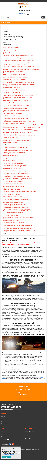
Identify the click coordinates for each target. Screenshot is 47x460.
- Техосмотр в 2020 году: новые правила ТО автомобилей (15, 72)
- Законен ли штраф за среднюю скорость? (12, 92)
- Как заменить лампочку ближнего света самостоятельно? (16, 77)
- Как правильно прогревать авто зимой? (12, 166)
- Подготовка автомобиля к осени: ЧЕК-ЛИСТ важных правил (16, 209)
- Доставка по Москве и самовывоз (11, 41)
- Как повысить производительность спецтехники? (14, 170)
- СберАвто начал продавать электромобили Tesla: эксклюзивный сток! (19, 230)
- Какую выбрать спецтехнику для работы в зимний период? (16, 171)
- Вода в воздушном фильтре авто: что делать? (13, 196)
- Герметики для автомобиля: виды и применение (14, 183)
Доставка (11, 1)
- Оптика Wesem (6, 52)
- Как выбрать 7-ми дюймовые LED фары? (12, 81)
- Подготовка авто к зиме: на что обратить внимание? (15, 152)
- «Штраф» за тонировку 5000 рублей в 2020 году (14, 64)
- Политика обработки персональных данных (13, 36)
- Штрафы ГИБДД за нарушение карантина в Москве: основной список (18, 60)
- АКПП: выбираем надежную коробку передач (13, 186)
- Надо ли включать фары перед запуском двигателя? (15, 134)
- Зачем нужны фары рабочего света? (11, 87)
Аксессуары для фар (29, 436)
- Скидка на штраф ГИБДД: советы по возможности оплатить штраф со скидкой (21, 94)
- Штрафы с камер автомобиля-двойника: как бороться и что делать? (18, 97)
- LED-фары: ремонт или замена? (10, 142)
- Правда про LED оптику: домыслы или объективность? (15, 115)
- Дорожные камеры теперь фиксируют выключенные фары (16, 207)
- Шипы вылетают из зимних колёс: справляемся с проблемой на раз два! (19, 227)
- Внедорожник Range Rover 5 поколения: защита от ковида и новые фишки (20, 228)
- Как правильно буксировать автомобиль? (12, 205)
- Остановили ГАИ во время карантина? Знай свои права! (15, 118)
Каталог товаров (5, 22)
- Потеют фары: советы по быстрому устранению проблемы (16, 105)
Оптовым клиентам (7, 44)
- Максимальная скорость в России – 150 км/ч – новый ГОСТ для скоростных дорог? (22, 127)
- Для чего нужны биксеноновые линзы (11, 53)
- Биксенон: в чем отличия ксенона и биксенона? (13, 107)
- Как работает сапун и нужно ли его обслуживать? (14, 231)
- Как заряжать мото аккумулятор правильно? (13, 57)
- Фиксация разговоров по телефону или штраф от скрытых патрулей (18, 217)
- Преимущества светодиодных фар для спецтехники (15, 108)
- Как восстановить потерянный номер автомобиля (14, 204)
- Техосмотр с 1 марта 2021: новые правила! (12, 175)
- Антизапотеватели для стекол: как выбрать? (13, 181)
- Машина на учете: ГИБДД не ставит (11, 215)
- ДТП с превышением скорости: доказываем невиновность (16, 90)
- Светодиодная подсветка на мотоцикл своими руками (15, 116)
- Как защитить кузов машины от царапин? (12, 201)
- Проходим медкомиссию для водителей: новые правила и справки (18, 95)
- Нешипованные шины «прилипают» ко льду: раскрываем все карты (18, 225)
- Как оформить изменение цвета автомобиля (13, 202)
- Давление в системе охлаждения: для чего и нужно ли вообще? (17, 157)
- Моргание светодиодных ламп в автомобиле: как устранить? (17, 132)
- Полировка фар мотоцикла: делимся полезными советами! (16, 120)
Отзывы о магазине (5, 436)
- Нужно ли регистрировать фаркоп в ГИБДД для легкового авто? (17, 150)
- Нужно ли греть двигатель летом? (11, 137)
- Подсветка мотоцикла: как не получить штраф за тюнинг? (16, 110)
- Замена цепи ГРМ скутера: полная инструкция (13, 123)
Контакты (5, 233)
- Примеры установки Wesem (9, 49)
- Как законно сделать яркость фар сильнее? (13, 102)
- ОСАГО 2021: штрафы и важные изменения (13, 212)
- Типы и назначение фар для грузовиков (12, 89)
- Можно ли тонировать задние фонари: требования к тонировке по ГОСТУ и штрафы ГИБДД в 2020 (23, 125)
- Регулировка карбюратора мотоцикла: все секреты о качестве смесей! (19, 121)
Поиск (43, 17)
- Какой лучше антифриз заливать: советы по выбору (15, 162)
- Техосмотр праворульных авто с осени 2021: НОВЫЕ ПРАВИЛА (17, 210)
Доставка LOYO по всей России (8, 419)
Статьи (4, 45)
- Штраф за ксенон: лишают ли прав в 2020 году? (13, 71)
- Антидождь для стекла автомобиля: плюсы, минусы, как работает (18, 178)
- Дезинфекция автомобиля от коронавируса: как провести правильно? (19, 158)
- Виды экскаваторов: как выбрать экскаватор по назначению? (17, 176)
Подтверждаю (6, 457)
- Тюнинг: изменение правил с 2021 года (12, 214)
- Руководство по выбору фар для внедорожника (14, 74)
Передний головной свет (30, 433)
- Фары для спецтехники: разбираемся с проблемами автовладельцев (18, 82)
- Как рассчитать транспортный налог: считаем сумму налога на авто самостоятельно (22, 69)
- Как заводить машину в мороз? (10, 160)
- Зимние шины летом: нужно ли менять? (12, 58)
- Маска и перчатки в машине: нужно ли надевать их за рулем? (17, 68)
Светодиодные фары (29, 431)
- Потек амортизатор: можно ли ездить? (11, 194)
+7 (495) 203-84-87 (24, 10)
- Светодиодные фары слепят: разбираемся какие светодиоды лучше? (19, 135)
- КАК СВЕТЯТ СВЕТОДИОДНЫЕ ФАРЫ (11, 47)
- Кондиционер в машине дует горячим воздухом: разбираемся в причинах (19, 191)
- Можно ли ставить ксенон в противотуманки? (13, 103)
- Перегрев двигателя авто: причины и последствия (14, 188)
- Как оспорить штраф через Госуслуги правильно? (14, 222)
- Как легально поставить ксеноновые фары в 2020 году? (15, 100)
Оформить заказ (5, 418)
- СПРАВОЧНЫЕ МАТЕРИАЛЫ (9, 50)
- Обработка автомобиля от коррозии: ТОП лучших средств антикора (18, 179)
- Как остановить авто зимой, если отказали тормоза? (15, 165)
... (37, 1)
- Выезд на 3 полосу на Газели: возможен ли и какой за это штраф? (18, 129)
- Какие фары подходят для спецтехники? (12, 168)
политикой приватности (9, 454)
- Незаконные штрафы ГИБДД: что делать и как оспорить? (16, 147)
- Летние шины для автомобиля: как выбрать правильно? (15, 199)
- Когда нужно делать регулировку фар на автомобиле (15, 79)
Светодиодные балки (29, 434)
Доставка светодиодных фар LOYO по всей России (14, 37)
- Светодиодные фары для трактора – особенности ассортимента (17, 76)
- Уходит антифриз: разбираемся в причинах (13, 197)
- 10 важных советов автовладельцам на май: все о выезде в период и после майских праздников (22, 62)
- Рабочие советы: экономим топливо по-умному (13, 218)
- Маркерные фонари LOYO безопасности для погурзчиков (16, 140)
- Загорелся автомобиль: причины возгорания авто (14, 184)
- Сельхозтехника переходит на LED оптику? (12, 113)
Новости (33, 1)
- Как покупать (6, 33)
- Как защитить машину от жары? (10, 192)
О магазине (5, 1)
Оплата (17, 1)
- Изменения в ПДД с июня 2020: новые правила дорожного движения (18, 66)
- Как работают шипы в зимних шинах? (11, 155)
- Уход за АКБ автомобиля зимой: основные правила (14, 153)
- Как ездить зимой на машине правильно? (12, 220)
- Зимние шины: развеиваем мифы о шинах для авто (14, 98)
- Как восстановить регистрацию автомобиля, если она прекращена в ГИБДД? (20, 130)
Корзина (3, 416)
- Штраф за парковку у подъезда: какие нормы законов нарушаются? (18, 145)
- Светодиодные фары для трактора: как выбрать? (14, 111)
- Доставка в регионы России (9, 39)
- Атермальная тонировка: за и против (11, 189)
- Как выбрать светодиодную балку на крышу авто (14, 85)
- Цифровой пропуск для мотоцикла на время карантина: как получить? (19, 55)
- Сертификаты (6, 31)
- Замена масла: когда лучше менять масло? (13, 163)
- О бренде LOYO (6, 34)
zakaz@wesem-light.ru (23, 13)
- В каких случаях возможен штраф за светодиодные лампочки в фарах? (19, 84)
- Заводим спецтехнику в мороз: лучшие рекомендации (15, 173)
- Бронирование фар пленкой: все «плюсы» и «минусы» (15, 139)
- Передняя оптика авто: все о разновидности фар (14, 223)
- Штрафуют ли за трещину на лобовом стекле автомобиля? (16, 149)
